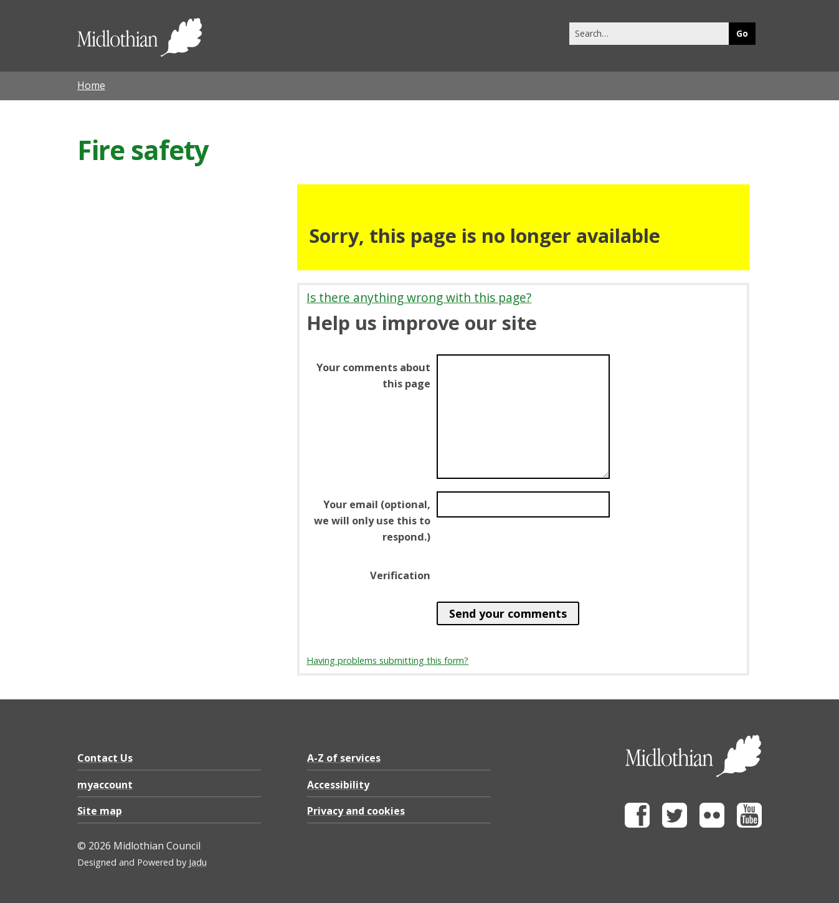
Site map (99, 811)
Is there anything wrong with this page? (418, 297)
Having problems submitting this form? (387, 660)
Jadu (198, 862)
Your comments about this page (373, 375)
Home (91, 85)
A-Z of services (344, 758)
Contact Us (105, 758)
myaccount (105, 785)
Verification (400, 575)
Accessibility (338, 785)
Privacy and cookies (356, 811)
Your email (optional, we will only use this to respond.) (372, 521)
